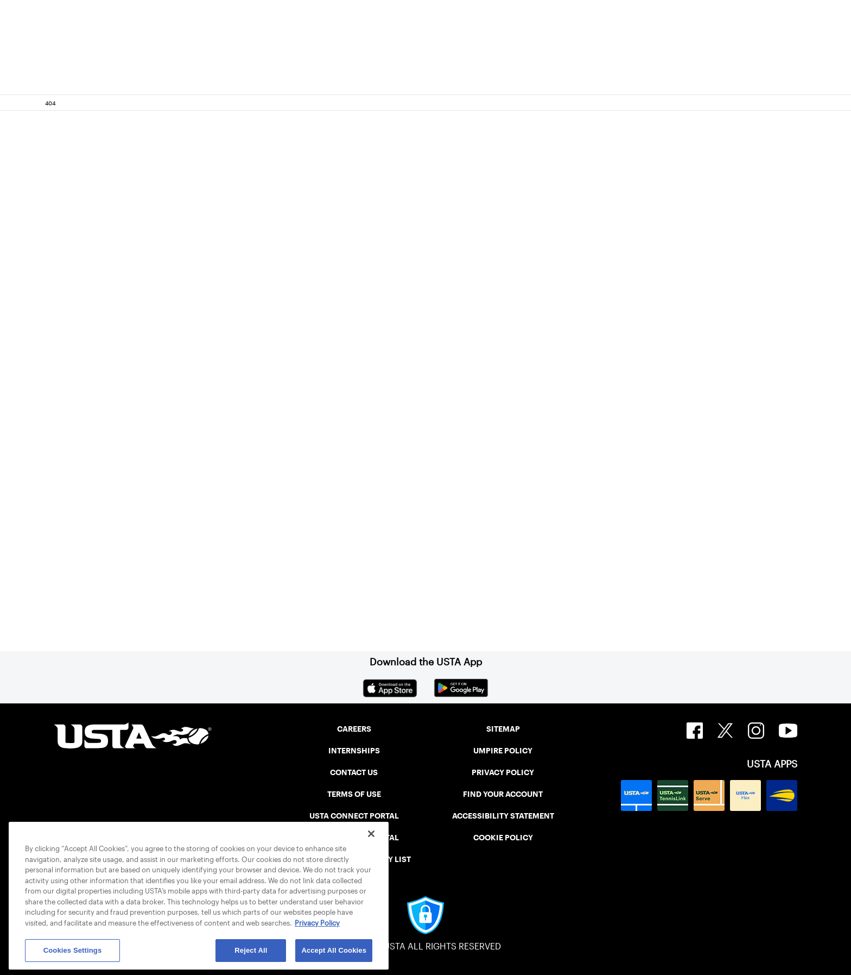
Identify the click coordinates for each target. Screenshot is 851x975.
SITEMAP (503, 729)
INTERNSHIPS (354, 750)
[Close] (371, 834)
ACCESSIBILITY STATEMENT (503, 816)
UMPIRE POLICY (502, 750)
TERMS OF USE (354, 794)
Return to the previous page (187, 407)
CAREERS (354, 729)
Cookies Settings (72, 950)
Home (125, 539)
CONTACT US (354, 772)
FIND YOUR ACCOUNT (503, 794)
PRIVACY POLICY (503, 772)
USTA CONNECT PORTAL (354, 816)
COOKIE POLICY (503, 837)
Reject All (250, 950)
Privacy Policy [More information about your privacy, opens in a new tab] (317, 923)
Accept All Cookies (333, 950)
